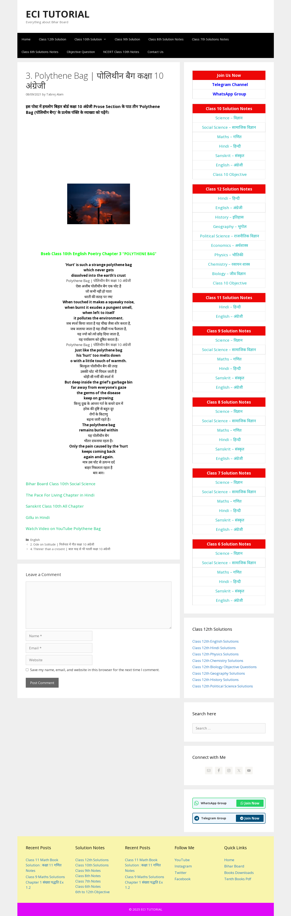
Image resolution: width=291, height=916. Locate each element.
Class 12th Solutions (92, 859)
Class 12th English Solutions (215, 641)
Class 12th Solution (52, 39)
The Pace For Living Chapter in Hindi (60, 495)
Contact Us (156, 52)
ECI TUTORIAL (58, 14)
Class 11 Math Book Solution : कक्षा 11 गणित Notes (44, 865)
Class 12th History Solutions (215, 679)
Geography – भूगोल (230, 226)
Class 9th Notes (88, 870)
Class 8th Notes (88, 875)
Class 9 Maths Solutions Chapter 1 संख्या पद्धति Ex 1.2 (45, 882)
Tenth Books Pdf (237, 878)
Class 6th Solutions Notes (40, 52)
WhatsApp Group (229, 93)
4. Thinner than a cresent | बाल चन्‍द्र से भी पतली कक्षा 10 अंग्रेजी (70, 549)
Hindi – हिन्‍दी (230, 146)
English (35, 540)
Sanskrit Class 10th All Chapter (55, 506)
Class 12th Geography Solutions (218, 673)
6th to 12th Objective (92, 891)
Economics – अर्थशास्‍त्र (229, 245)
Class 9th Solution (127, 39)
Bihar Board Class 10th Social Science (60, 483)
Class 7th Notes (88, 881)
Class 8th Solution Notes (166, 39)
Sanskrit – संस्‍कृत (229, 155)
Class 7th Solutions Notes (210, 39)
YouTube (182, 859)
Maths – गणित (229, 136)
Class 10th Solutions (92, 865)
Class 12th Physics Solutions (215, 654)
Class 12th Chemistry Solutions (217, 660)
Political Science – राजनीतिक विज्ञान (229, 235)
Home (26, 39)
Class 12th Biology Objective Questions (224, 666)
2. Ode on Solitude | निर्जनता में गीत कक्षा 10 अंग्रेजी (62, 544)
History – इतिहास (229, 217)
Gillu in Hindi (38, 517)
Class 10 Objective (230, 174)
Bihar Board (234, 866)
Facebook (183, 878)
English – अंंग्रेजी (229, 164)
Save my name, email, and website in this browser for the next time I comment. (95, 669)
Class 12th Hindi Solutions (214, 647)
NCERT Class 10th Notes (121, 52)
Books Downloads (239, 872)
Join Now (250, 803)
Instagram (183, 866)
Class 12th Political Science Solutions (222, 686)
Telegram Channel (230, 84)
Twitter (181, 872)
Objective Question (81, 52)
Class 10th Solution (93, 39)
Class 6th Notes (88, 886)
